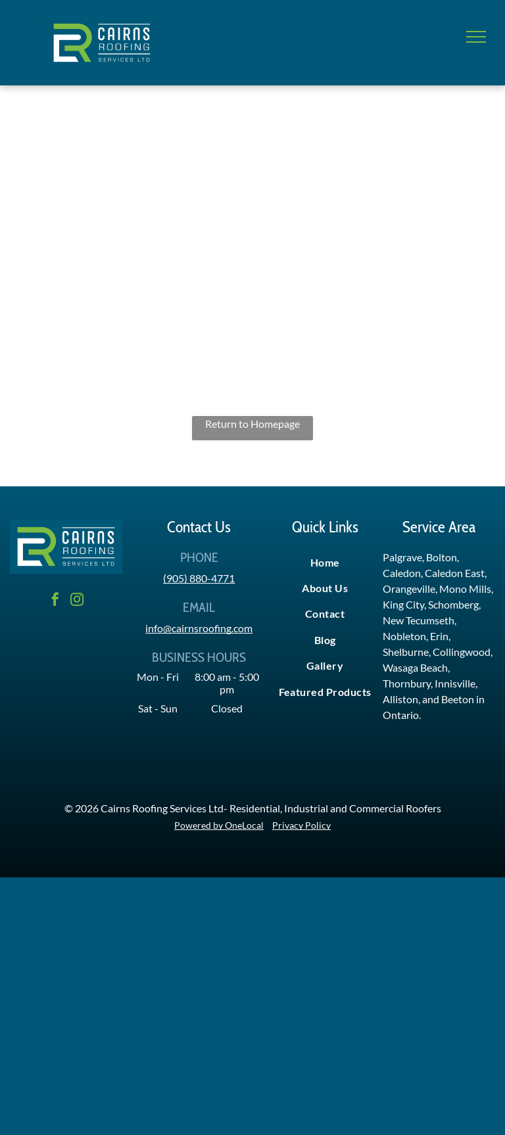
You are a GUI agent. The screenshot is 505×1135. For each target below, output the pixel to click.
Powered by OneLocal (219, 825)
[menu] (476, 37)
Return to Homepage (252, 423)
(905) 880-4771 (199, 578)
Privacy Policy (301, 825)
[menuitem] (325, 562)
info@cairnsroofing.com (198, 628)
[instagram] (77, 601)
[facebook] (55, 601)
